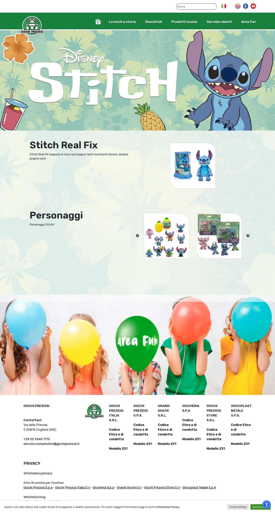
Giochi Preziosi (32, 26)
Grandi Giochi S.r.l (129, 487)
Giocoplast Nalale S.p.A (199, 487)
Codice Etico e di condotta (116, 434)
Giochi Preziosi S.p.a (38, 487)
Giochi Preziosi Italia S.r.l (72, 487)
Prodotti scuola (184, 22)
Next (248, 236)
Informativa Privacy (168, 507)
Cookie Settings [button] (238, 507)
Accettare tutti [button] (261, 507)
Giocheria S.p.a (103, 487)
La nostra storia (122, 22)
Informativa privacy (38, 473)
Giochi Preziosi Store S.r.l (162, 487)
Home (98, 21)
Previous (137, 236)
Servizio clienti (219, 22)
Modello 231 (118, 449)
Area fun (248, 22)
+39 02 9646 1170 (37, 439)
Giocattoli (153, 22)
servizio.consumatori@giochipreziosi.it (51, 444)
